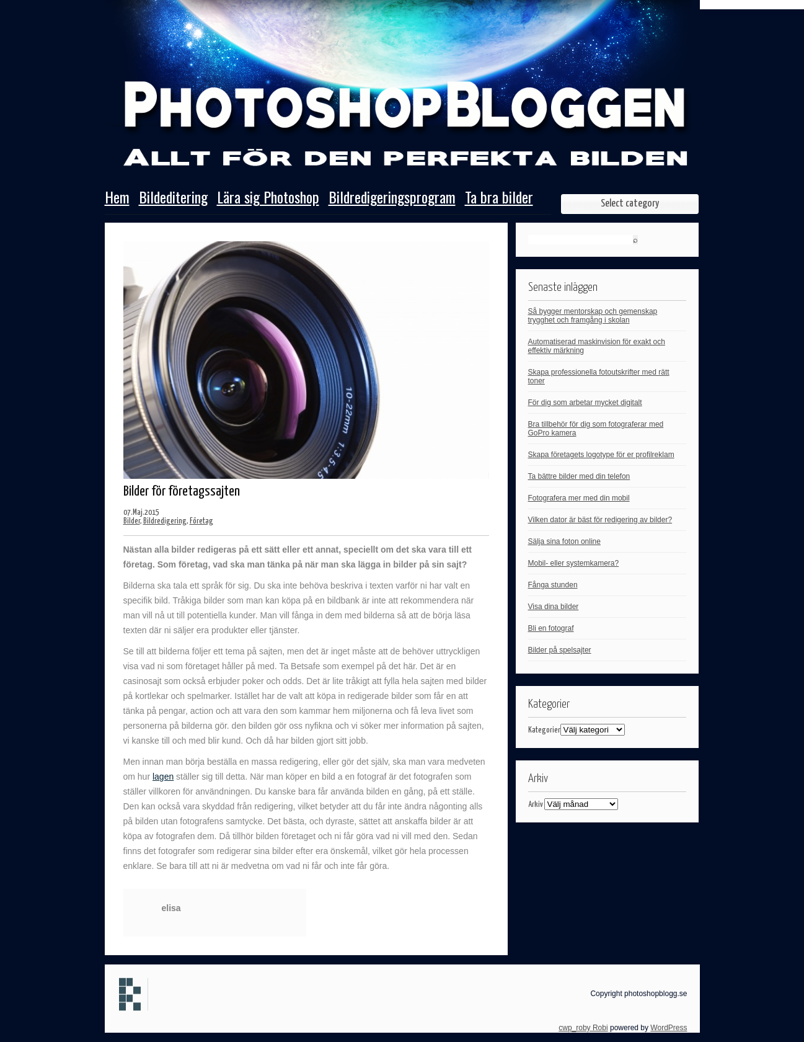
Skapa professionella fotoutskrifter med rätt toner (598, 376)
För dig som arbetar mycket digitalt (585, 402)
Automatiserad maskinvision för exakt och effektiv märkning (596, 346)
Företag (201, 521)
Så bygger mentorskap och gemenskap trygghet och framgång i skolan (593, 315)
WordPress (668, 1027)
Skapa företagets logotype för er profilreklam (601, 454)
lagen (163, 777)
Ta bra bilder (499, 198)
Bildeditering (173, 198)
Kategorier (544, 730)
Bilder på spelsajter (559, 650)
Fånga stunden (553, 585)
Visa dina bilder (553, 606)
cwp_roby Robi (583, 1027)
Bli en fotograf (551, 628)
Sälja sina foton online (564, 541)
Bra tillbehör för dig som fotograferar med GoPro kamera (596, 428)
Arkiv (535, 805)
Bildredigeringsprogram (392, 198)
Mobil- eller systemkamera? (573, 563)
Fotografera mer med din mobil (579, 498)
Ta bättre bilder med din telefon (579, 476)
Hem (117, 198)
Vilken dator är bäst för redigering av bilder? (600, 519)
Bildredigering (165, 521)
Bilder (131, 521)
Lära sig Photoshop (268, 198)
